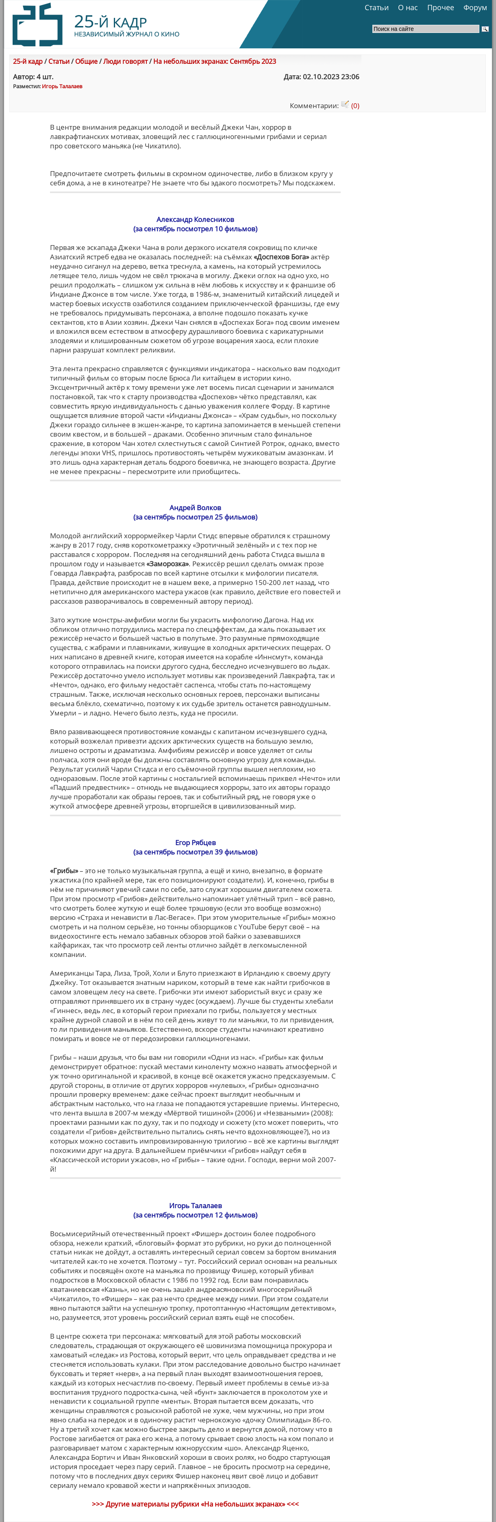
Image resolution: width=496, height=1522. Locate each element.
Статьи (377, 7)
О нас (408, 7)
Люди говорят (125, 61)
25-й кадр (28, 61)
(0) (350, 105)
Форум (475, 7)
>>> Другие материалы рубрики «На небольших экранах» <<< (195, 1504)
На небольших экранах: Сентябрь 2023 (214, 61)
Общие (86, 61)
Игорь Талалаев (62, 86)
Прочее (440, 7)
